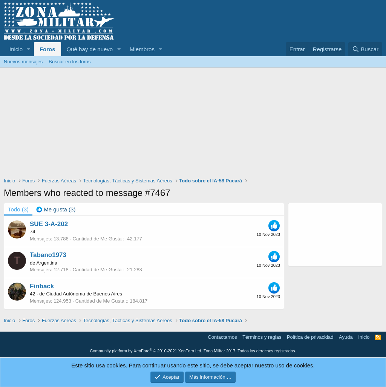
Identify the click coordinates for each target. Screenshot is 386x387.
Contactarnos (222, 337)
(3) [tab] (18, 209)
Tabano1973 (48, 255)
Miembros (142, 49)
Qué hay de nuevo (90, 49)
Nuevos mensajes (23, 61)
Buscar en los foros (69, 61)
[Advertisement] (193, 124)
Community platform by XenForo (146, 351)
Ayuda (346, 337)
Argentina (46, 263)
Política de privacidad (310, 337)
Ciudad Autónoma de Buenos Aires (84, 294)
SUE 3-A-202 (49, 224)
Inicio (16, 49)
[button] (28, 49)
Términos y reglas (261, 337)
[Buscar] (365, 49)
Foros (47, 49)
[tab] (55, 209)
